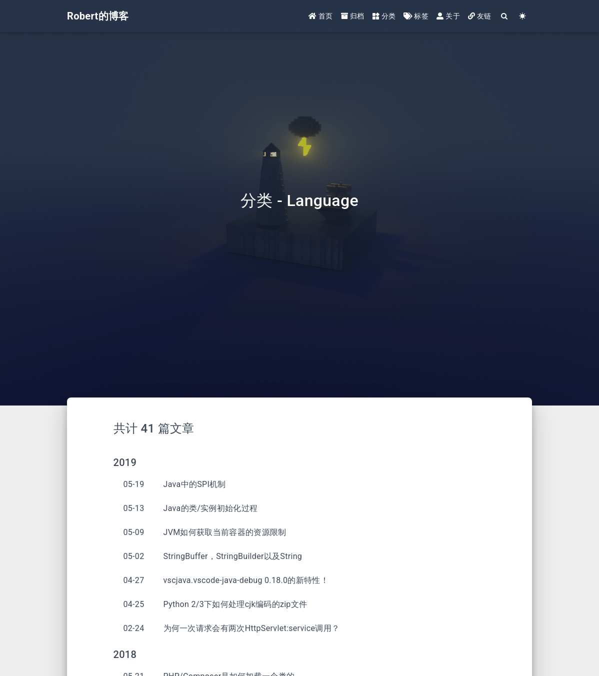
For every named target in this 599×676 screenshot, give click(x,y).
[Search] (505, 16)
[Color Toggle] (523, 16)
